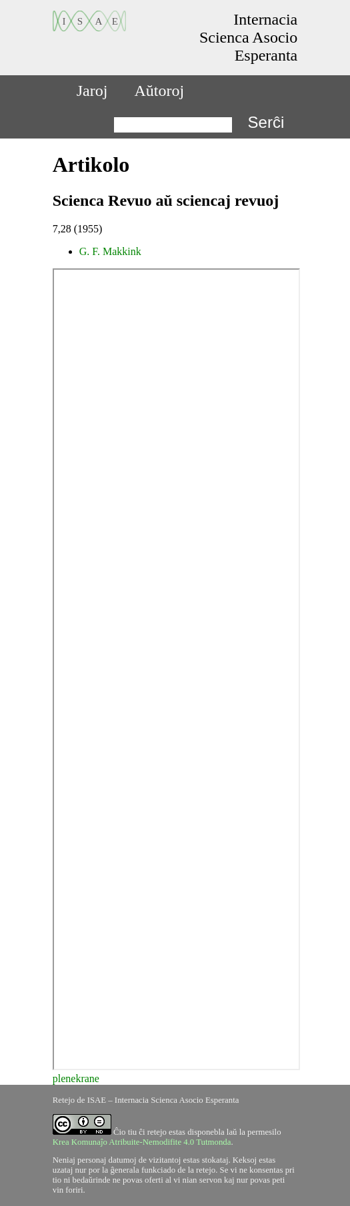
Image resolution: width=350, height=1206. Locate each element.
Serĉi (266, 122)
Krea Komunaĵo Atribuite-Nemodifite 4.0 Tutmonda (142, 1142)
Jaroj (92, 90)
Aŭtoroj (159, 90)
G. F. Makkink (110, 251)
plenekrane (76, 1078)
